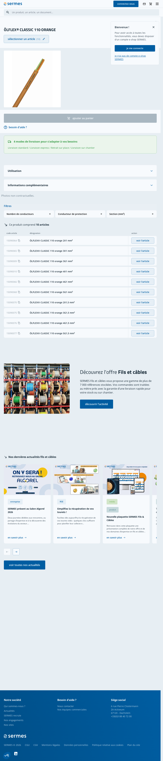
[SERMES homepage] (13, 4)
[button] (29, 214)
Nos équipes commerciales (72, 709)
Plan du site (133, 745)
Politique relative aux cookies (107, 745)
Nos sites (9, 724)
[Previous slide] (7, 552)
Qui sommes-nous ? (14, 706)
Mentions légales (51, 745)
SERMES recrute (12, 715)
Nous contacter (65, 706)
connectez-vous (126, 3)
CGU (27, 745)
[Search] (7, 12)
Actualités (9, 710)
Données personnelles (76, 745)
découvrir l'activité (96, 404)
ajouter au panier (80, 118)
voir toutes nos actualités (24, 565)
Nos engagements (13, 720)
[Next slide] (16, 552)
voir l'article (142, 240)
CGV (35, 745)
